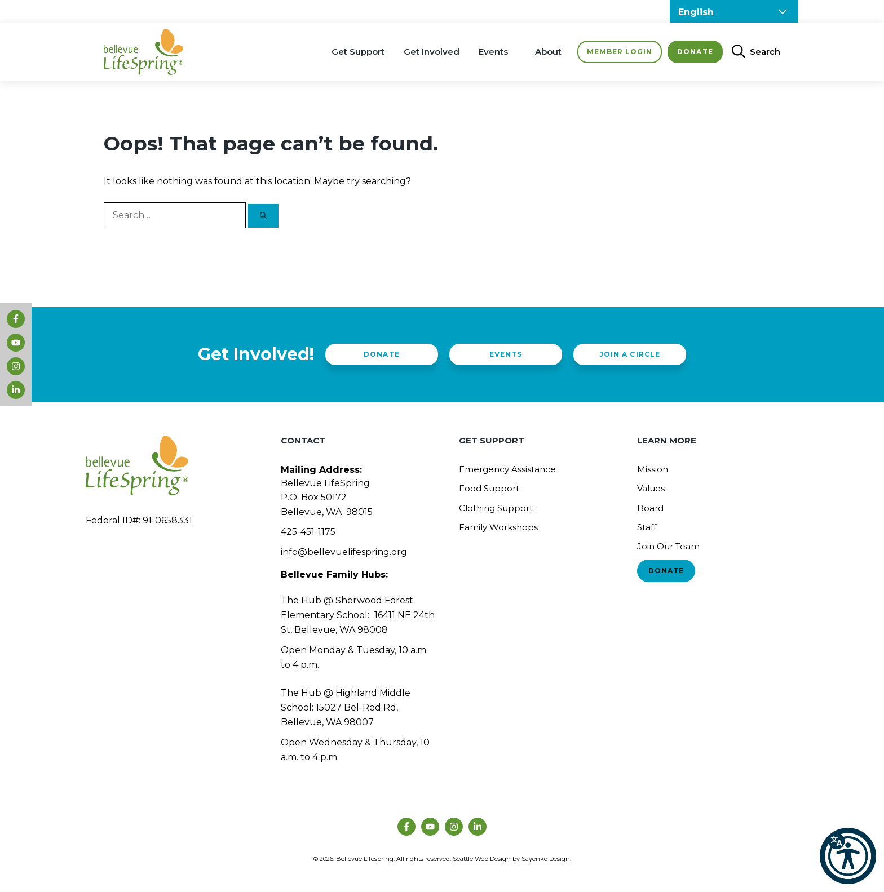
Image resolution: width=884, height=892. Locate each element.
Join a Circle (629, 354)
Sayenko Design (545, 859)
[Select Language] (734, 11)
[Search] (263, 216)
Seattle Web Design (482, 859)
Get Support (358, 51)
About (548, 51)
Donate (695, 51)
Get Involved (431, 51)
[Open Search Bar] (751, 52)
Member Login (619, 51)
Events (493, 51)
